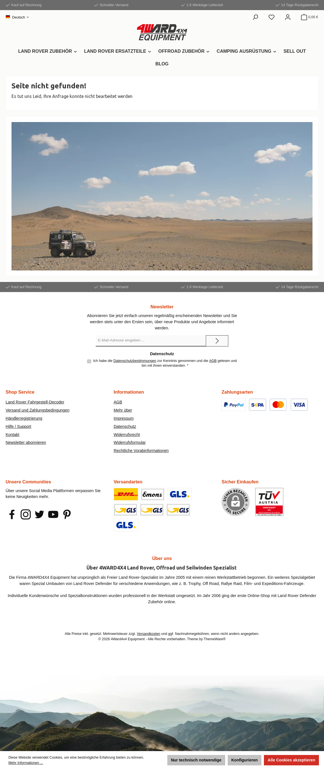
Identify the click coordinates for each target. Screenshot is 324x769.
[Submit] (217, 340)
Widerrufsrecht (127, 434)
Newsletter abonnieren (26, 442)
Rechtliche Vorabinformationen (141, 450)
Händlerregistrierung (24, 418)
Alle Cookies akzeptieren (291, 760)
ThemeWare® (215, 639)
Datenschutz (125, 426)
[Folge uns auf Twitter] (39, 514)
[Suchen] (255, 17)
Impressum (124, 418)
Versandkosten (148, 634)
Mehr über (123, 410)
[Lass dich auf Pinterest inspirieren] (67, 514)
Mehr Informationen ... (25, 763)
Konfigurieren (244, 760)
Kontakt (12, 434)
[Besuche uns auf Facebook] (12, 514)
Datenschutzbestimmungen (134, 361)
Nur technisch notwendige (196, 760)
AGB (213, 361)
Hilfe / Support (18, 426)
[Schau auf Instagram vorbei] (25, 514)
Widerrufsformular (130, 442)
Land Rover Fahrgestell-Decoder (35, 402)
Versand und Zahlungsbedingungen (37, 410)
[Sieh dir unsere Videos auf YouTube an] (53, 514)
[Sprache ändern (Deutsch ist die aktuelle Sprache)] (17, 17)
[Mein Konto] (288, 17)
